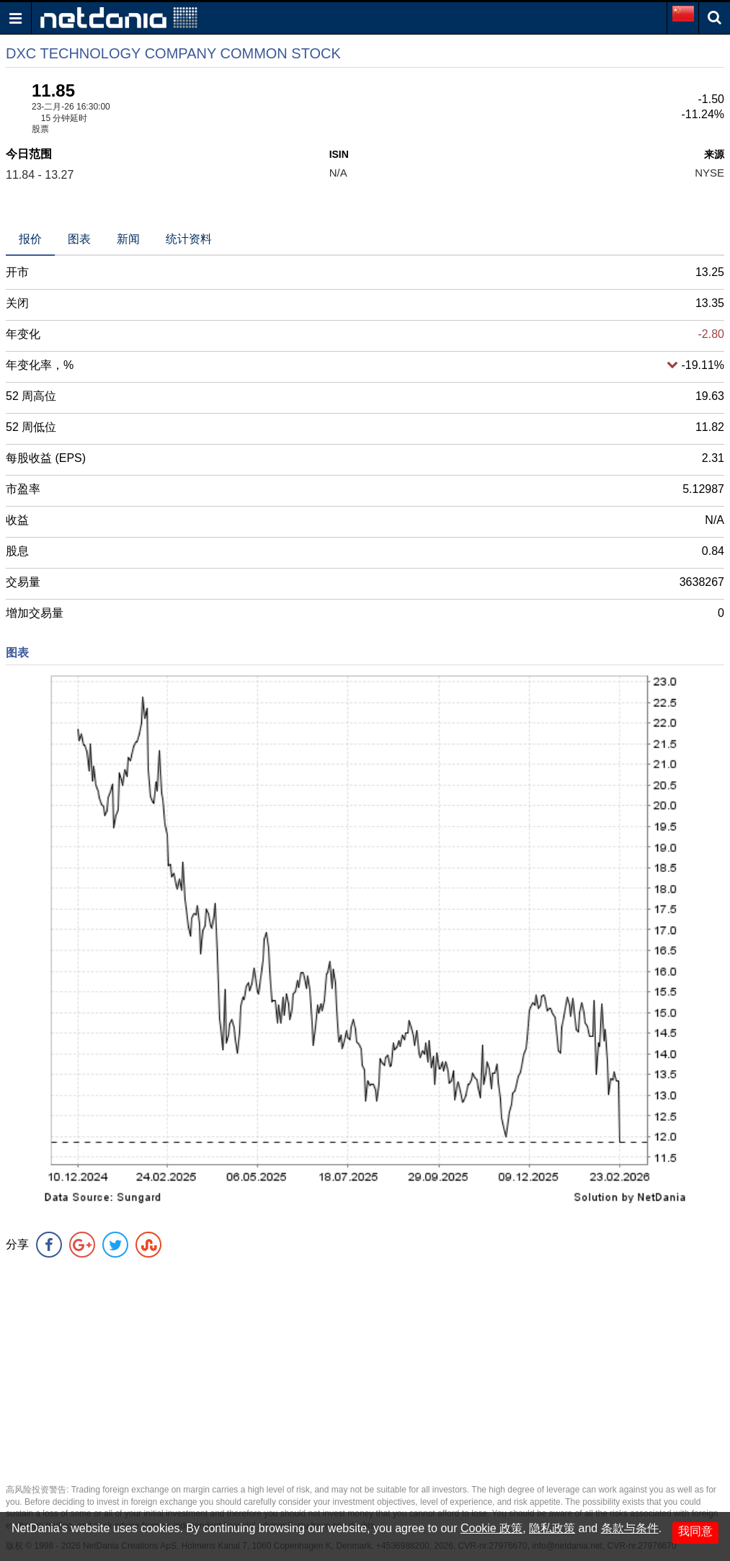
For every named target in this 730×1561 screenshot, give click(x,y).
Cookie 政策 (491, 1528)
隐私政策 (552, 1528)
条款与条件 (630, 1528)
